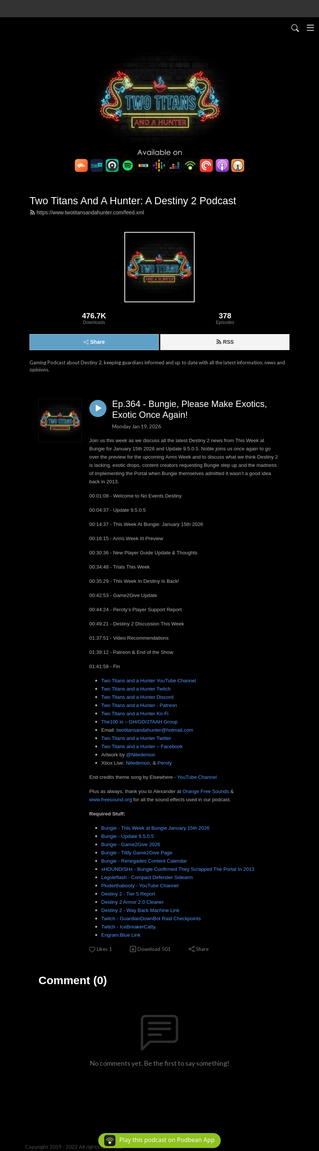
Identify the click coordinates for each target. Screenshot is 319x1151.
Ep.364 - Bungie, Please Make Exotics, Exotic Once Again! (189, 409)
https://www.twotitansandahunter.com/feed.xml (87, 212)
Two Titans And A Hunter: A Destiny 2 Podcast (133, 200)
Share (94, 342)
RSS (225, 342)
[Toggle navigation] (310, 28)
